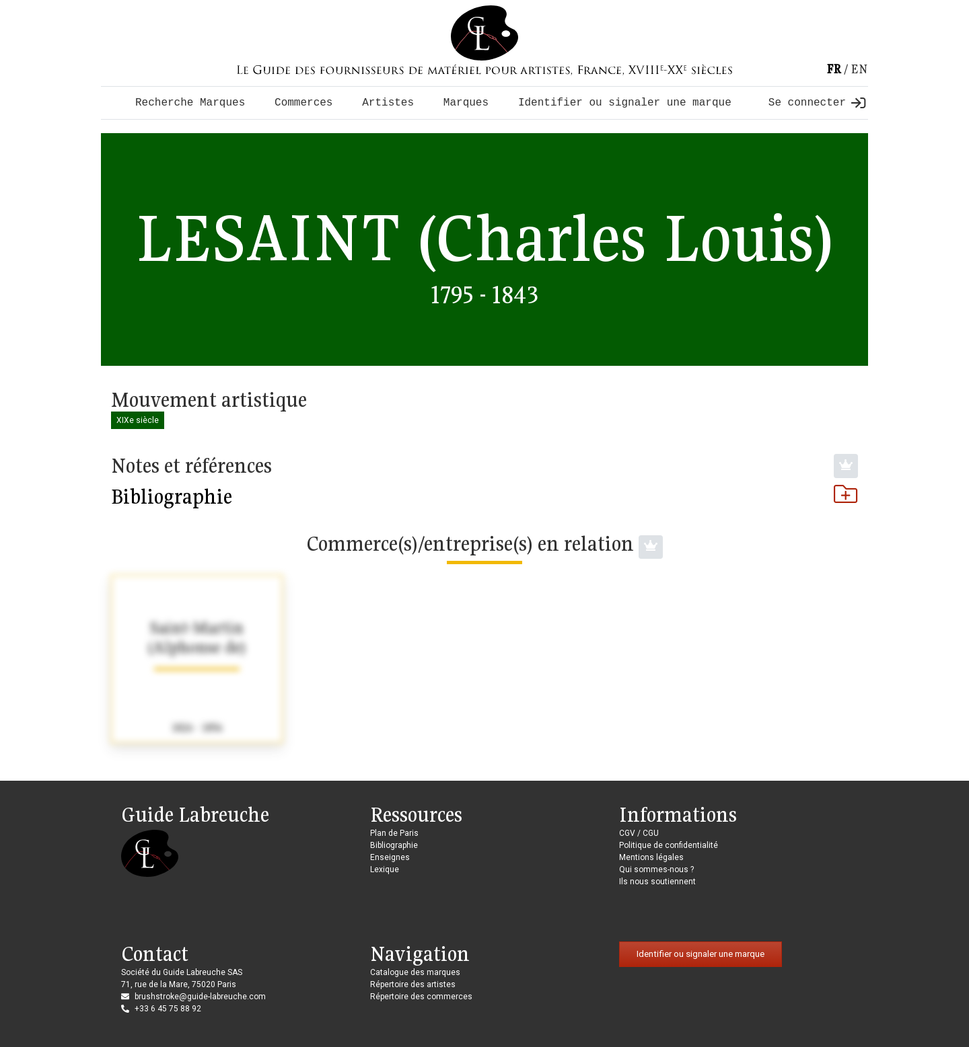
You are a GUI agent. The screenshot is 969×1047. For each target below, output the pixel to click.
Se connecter (816, 103)
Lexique (384, 869)
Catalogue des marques (415, 972)
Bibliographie (484, 496)
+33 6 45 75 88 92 (168, 1008)
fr (833, 69)
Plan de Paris (394, 833)
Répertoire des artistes (413, 984)
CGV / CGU (639, 833)
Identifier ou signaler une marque (624, 103)
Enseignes (390, 857)
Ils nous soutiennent (657, 881)
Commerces (303, 103)
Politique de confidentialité (668, 845)
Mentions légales (651, 857)
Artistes (388, 103)
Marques (466, 103)
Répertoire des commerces (421, 996)
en (859, 69)
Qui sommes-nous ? (656, 869)
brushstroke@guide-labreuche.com (200, 996)
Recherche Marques (190, 103)
